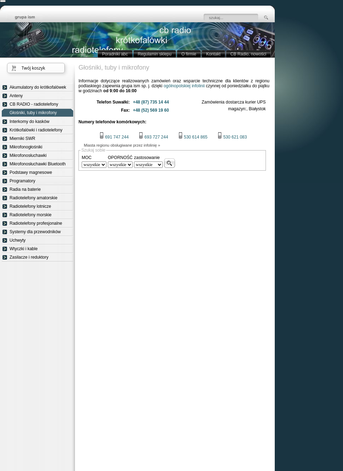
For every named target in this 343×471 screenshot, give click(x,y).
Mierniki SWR (22, 138)
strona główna (30, 17)
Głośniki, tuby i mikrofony (33, 113)
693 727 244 (153, 137)
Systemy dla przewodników (35, 231)
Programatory (22, 180)
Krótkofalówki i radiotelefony (36, 130)
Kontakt (213, 54)
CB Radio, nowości (248, 54)
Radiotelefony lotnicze (30, 206)
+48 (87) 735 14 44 (151, 102)
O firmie (188, 54)
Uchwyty (17, 240)
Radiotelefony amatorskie (33, 197)
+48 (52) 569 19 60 (151, 110)
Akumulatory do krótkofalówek (38, 87)
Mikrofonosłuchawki (28, 155)
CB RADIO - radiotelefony (34, 104)
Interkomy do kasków (30, 121)
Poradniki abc (115, 54)
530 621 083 (232, 137)
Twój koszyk (33, 68)
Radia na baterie (25, 189)
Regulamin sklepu (155, 54)
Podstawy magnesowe (31, 172)
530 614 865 (193, 137)
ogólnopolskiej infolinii (184, 85)
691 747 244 (114, 137)
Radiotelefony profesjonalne (36, 223)
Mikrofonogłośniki (26, 147)
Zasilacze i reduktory (29, 257)
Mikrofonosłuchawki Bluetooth (38, 163)
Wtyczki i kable (23, 248)
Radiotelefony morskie (31, 214)
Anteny (16, 95)
